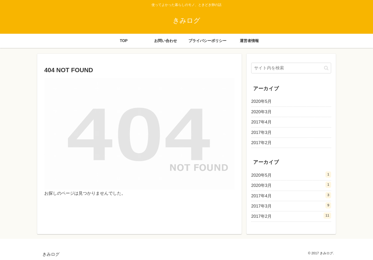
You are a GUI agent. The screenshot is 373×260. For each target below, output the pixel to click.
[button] (326, 68)
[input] (291, 68)
